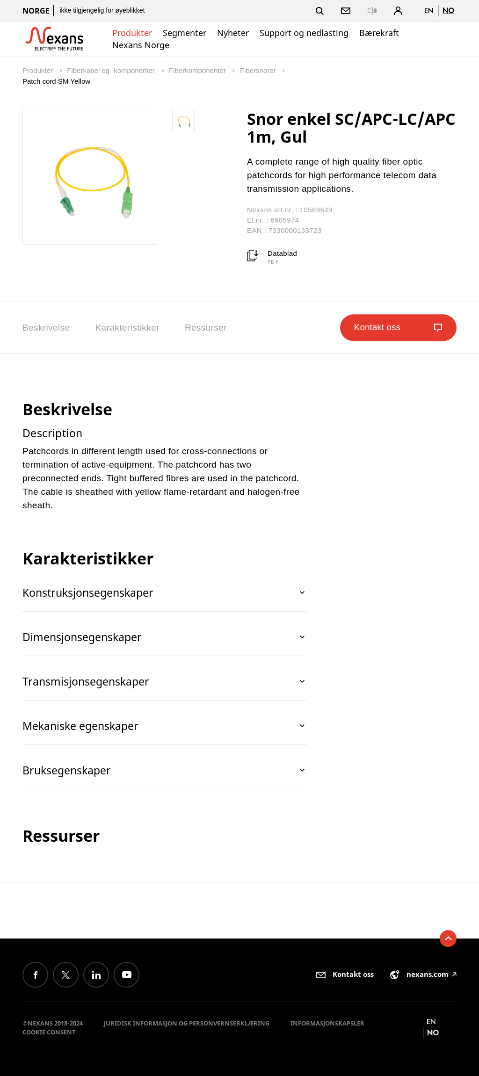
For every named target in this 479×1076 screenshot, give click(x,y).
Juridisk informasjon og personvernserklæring (186, 1023)
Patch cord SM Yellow (56, 81)
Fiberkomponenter (198, 70)
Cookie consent (49, 1032)
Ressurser (206, 327)
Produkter (132, 33)
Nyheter (233, 33)
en (429, 10)
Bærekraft (379, 33)
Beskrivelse (46, 327)
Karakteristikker (127, 327)
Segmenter (184, 33)
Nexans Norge (140, 45)
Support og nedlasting (304, 33)
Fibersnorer (259, 70)
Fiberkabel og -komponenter (112, 70)
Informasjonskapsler (327, 1023)
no (448, 10)
